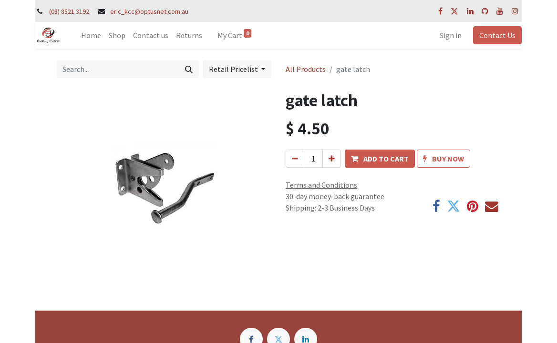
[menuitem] (91, 35)
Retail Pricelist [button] (234, 69)
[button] (380, 159)
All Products (306, 69)
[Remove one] (295, 159)
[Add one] (331, 159)
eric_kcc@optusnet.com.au (149, 11)
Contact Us (497, 35)
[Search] (189, 69)
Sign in (451, 35)
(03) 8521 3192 (69, 11)
